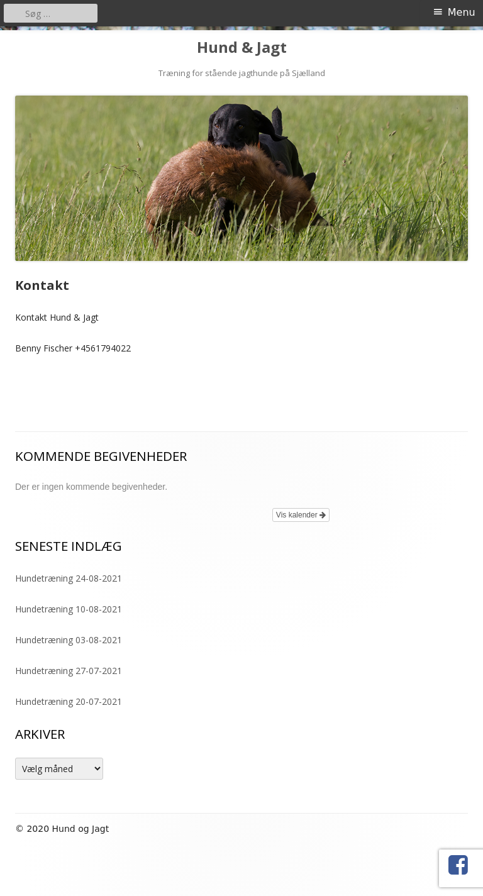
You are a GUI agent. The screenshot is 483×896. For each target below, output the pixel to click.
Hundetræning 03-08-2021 (68, 640)
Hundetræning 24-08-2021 (68, 578)
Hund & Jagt (242, 47)
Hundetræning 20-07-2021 (68, 701)
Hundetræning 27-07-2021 (68, 671)
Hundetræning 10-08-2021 (68, 609)
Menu (461, 12)
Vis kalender (301, 515)
